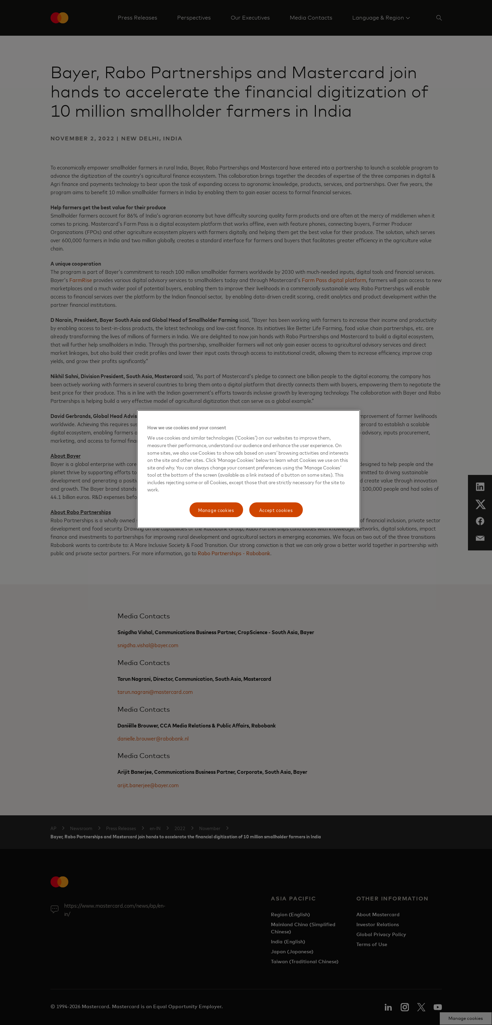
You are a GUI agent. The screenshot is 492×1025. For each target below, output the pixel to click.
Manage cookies (216, 509)
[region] (248, 469)
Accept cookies (276, 509)
